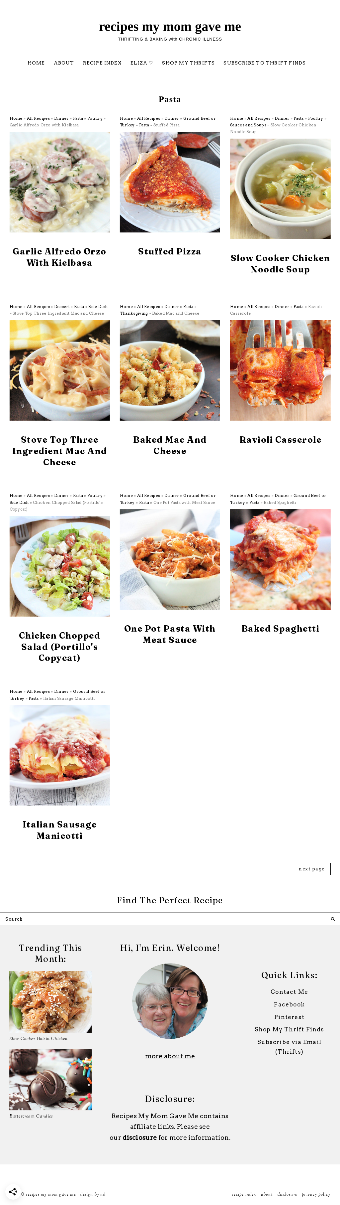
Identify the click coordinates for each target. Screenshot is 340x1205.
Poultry (95, 118)
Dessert (62, 306)
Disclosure (287, 1195)
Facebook (289, 1004)
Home (36, 63)
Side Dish (98, 306)
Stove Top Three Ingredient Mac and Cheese (59, 451)
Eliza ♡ (141, 63)
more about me (170, 1056)
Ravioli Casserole (280, 439)
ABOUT (64, 63)
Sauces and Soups (248, 124)
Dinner (61, 118)
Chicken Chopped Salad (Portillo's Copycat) (60, 647)
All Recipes (38, 118)
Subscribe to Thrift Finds (264, 63)
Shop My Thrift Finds (289, 1029)
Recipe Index (102, 63)
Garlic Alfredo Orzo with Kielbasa (60, 257)
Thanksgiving (134, 313)
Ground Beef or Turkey (183, 263)
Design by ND (92, 1195)
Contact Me (289, 991)
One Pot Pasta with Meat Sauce (170, 634)
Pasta (78, 118)
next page (312, 868)
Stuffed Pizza (170, 251)
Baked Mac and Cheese (170, 445)
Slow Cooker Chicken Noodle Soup (280, 264)
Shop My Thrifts (188, 63)
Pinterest (289, 1017)
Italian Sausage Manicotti (60, 830)
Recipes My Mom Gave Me (170, 26)
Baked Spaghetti (280, 628)
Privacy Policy (316, 1195)
